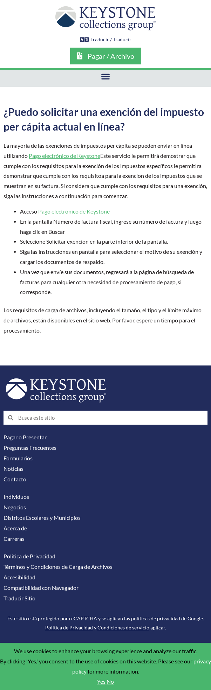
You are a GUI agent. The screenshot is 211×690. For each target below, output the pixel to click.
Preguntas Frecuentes (30, 448)
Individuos (16, 497)
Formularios (18, 458)
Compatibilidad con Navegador (41, 588)
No (110, 681)
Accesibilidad (19, 577)
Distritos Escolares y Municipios (42, 518)
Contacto (15, 479)
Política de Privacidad (29, 556)
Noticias (13, 469)
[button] (106, 76)
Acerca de (15, 528)
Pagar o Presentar (25, 437)
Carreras (14, 539)
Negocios (15, 507)
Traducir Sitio (19, 598)
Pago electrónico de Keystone (64, 156)
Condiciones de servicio (123, 627)
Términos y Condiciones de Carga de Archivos (58, 567)
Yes (101, 681)
